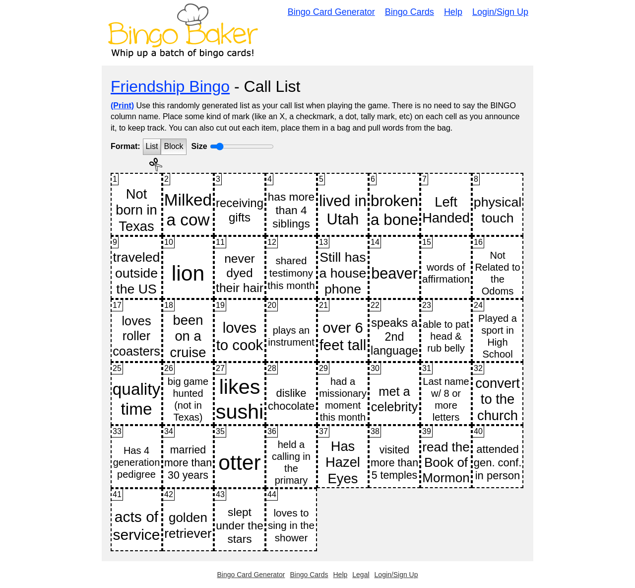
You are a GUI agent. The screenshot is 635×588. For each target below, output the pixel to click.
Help (453, 12)
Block (173, 146)
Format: (125, 146)
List (152, 146)
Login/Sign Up (500, 12)
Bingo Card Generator (331, 12)
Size (199, 146)
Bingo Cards (409, 12)
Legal (360, 574)
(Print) (122, 105)
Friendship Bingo (170, 86)
